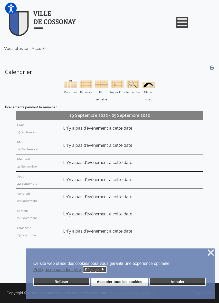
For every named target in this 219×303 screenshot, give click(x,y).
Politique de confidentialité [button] (57, 269)
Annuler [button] (177, 282)
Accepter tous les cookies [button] (119, 282)
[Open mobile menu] (182, 22)
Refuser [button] (61, 282)
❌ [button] (210, 253)
